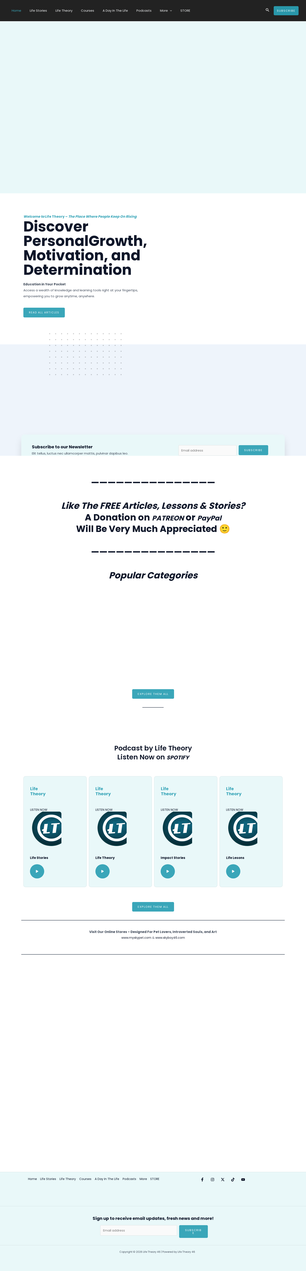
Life (98, 858)
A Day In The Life (105, 10)
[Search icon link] (267, 11)
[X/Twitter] (231, 1180)
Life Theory (58, 10)
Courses (80, 10)
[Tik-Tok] (246, 1180)
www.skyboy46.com (170, 938)
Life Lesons (235, 858)
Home (15, 10)
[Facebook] (202, 1180)
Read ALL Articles (45, 313)
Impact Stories (174, 858)
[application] (156, 10)
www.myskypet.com (135, 938)
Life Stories (35, 10)
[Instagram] (217, 1180)
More (152, 10)
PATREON (164, 517)
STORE (169, 10)
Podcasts (132, 10)
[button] (153, 694)
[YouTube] (260, 1180)
